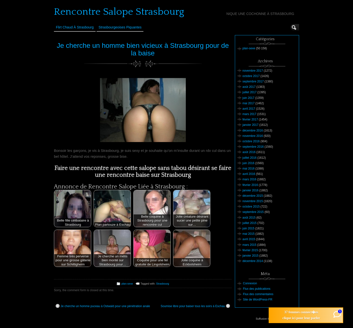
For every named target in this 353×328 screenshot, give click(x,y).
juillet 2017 (249, 92)
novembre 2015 (252, 201)
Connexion (250, 283)
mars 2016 (249, 179)
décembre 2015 (252, 195)
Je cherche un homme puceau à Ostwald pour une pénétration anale (103, 306)
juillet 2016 (249, 157)
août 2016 (248, 152)
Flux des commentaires (258, 294)
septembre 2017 (253, 81)
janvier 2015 (250, 255)
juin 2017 (248, 98)
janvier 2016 (250, 190)
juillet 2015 (249, 223)
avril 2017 (248, 108)
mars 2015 (249, 245)
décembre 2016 (252, 130)
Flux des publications (256, 288)
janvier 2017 (250, 125)
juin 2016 (248, 163)
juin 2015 (248, 228)
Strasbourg (162, 283)
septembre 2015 (253, 212)
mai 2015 (248, 234)
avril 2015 (248, 239)
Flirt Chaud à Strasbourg (75, 27)
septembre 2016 (253, 146)
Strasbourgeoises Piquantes (120, 27)
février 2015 (250, 250)
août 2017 (248, 87)
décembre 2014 (252, 261)
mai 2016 (248, 168)
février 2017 (250, 119)
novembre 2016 (252, 136)
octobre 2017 (251, 76)
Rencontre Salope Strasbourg (119, 11)
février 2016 (250, 185)
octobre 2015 (251, 206)
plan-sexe (127, 283)
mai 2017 (248, 103)
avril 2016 (248, 174)
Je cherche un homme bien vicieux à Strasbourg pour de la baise (143, 49)
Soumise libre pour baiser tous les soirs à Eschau (195, 306)
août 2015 (248, 217)
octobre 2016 (251, 141)
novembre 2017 (252, 70)
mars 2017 (249, 114)
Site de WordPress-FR (257, 299)
